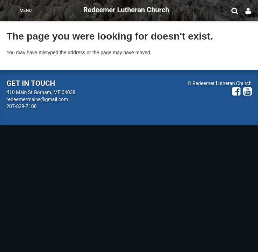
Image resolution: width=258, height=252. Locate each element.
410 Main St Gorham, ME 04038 (40, 92)
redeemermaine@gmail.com (37, 99)
